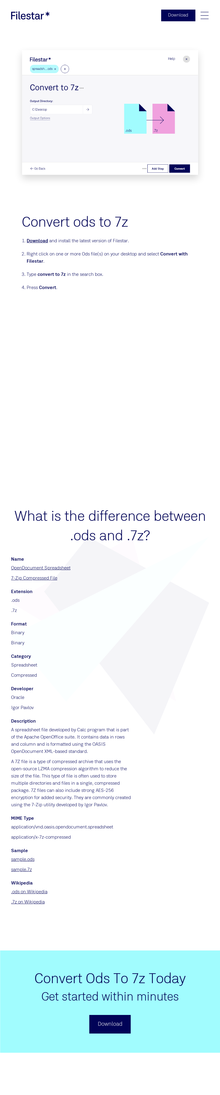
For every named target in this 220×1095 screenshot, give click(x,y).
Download (37, 241)
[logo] (30, 15)
